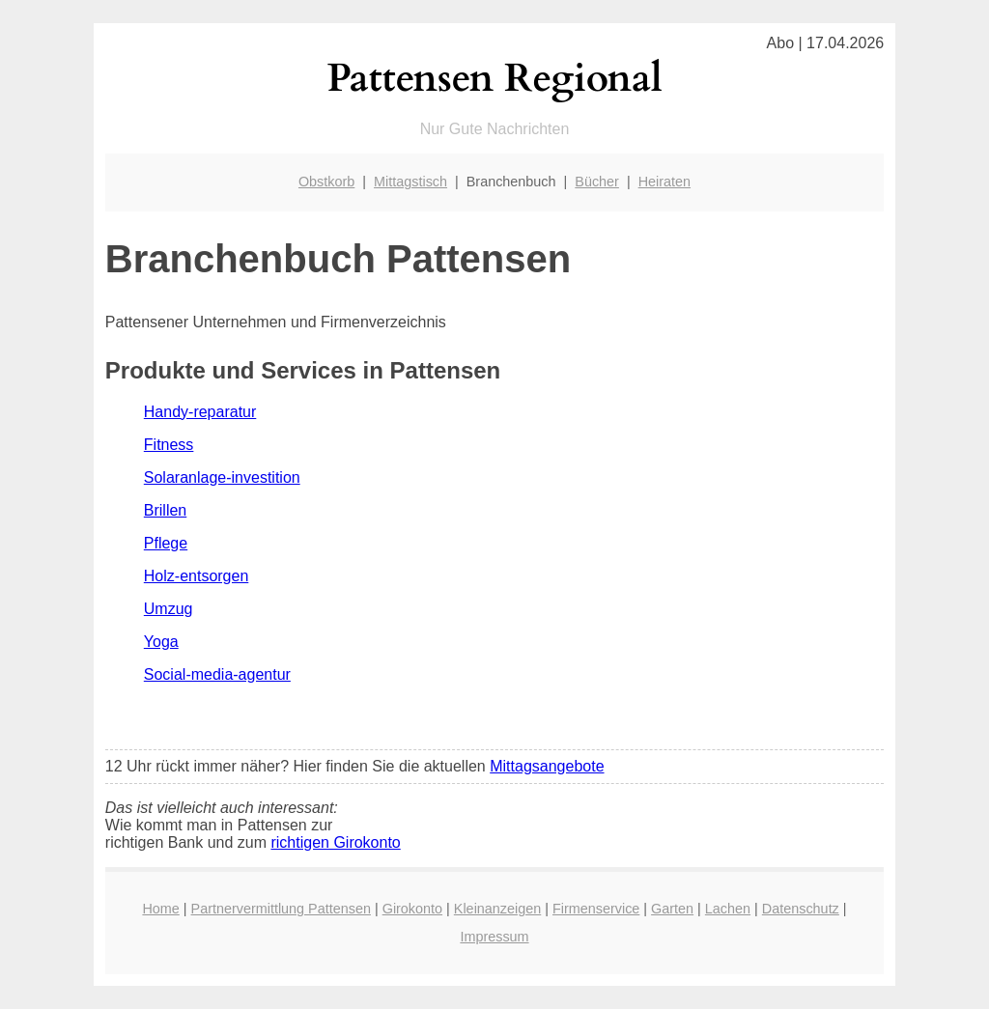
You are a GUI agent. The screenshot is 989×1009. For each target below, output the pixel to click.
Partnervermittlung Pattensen (281, 908)
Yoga (161, 641)
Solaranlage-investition (222, 477)
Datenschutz (800, 908)
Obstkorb (326, 181)
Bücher (597, 181)
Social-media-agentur (217, 674)
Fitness (169, 444)
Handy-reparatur (200, 412)
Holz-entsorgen (196, 576)
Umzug (168, 609)
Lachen (727, 908)
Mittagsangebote (547, 766)
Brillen (165, 510)
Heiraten (664, 181)
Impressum (494, 936)
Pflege (165, 543)
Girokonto (412, 908)
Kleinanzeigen (497, 908)
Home (160, 908)
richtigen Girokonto (335, 842)
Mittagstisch (410, 181)
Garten (672, 908)
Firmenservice (595, 908)
